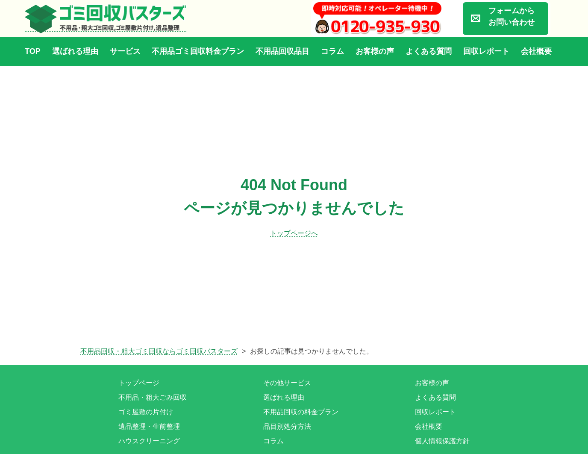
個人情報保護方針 (442, 441)
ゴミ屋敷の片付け (145, 412)
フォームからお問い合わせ (511, 16)
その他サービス (287, 382)
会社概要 (536, 51)
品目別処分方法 (287, 426)
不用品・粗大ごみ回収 (152, 397)
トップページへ (294, 233)
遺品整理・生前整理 (149, 426)
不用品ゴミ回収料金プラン (198, 51)
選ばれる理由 (75, 51)
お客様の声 (375, 51)
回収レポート (486, 51)
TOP (33, 51)
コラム (332, 51)
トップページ (138, 382)
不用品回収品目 (282, 51)
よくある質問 (429, 51)
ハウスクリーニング (149, 441)
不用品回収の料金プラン (300, 412)
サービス (125, 51)
